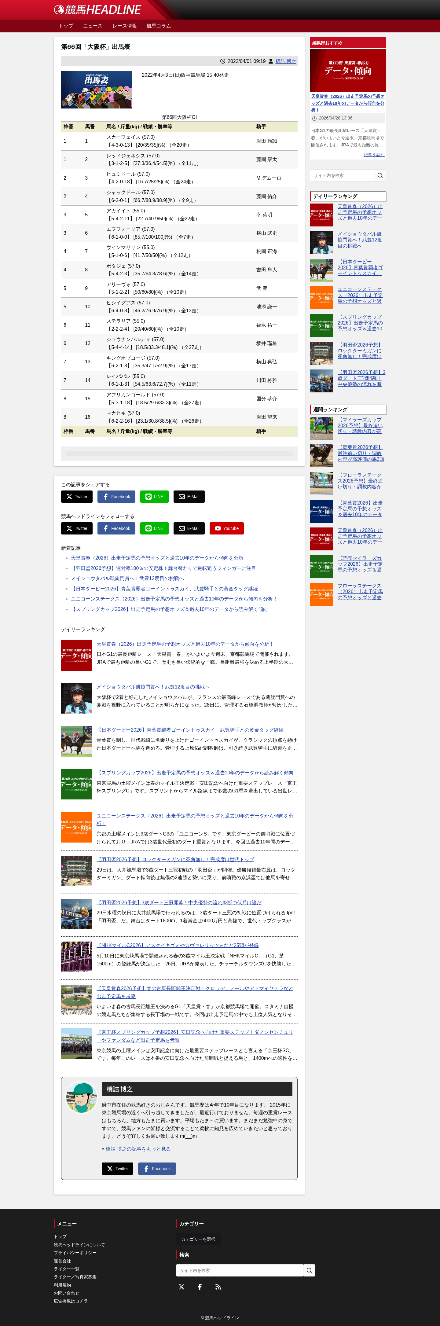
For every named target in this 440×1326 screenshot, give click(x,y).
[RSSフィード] (218, 1286)
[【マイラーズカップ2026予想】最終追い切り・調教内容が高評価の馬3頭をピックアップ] (321, 428)
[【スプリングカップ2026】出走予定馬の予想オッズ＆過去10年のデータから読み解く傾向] (76, 784)
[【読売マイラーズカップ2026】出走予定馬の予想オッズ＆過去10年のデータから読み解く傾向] (321, 566)
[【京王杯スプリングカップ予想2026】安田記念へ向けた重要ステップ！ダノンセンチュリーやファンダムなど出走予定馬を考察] (76, 1043)
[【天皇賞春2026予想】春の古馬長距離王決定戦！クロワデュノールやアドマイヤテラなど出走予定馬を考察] (76, 1000)
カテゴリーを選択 (198, 1239)
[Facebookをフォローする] (199, 1286)
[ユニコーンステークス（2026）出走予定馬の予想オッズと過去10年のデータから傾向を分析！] (76, 827)
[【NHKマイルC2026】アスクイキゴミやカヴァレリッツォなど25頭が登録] (76, 957)
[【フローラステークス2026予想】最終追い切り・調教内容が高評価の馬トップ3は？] (321, 483)
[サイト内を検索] (380, 175)
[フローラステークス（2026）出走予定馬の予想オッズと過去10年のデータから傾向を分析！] (321, 594)
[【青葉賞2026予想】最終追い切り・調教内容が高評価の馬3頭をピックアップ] (321, 455)
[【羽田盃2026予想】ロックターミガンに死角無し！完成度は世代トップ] (76, 871)
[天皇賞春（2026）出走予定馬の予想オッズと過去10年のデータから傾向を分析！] (76, 655)
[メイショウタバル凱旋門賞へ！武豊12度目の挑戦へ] (76, 698)
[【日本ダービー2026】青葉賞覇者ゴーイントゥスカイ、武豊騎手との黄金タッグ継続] (76, 741)
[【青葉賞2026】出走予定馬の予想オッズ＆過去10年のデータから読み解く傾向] (321, 511)
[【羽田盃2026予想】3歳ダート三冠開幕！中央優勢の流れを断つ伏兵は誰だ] (76, 914)
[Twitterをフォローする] (181, 1286)
